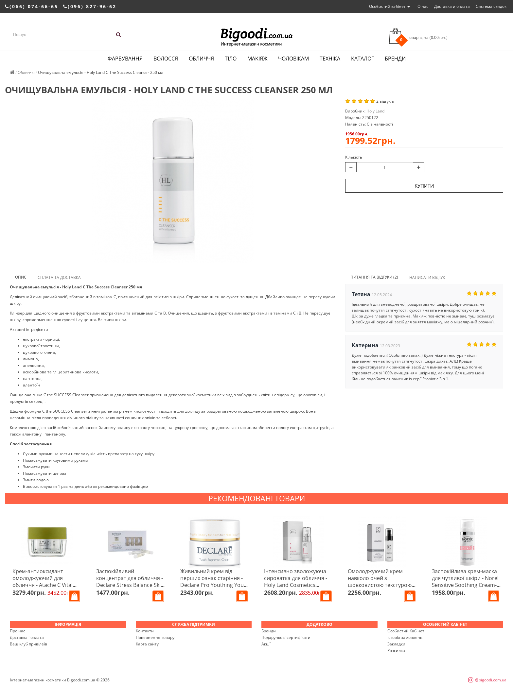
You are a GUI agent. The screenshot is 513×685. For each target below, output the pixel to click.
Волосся (165, 58)
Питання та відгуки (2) (374, 277)
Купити (424, 185)
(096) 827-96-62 (89, 6)
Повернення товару (155, 637)
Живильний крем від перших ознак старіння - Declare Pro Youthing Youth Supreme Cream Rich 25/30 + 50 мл (214, 585)
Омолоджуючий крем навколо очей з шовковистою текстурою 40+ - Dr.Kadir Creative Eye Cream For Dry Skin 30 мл (380, 585)
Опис (21, 277)
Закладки (396, 644)
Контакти (145, 631)
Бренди (395, 58)
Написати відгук (427, 277)
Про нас (17, 631)
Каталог (362, 58)
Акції (266, 644)
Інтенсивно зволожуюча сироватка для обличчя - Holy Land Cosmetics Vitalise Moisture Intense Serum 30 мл (295, 585)
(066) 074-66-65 (31, 6)
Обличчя (201, 58)
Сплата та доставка (59, 277)
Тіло (231, 58)
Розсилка (396, 650)
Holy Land (375, 111)
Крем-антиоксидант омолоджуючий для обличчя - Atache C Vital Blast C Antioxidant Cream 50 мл (44, 585)
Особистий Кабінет (405, 631)
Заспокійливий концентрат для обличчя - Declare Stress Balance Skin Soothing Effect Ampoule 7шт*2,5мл (130, 585)
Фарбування (125, 58)
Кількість (353, 157)
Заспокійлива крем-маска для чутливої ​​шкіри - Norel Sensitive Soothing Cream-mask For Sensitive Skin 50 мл (465, 585)
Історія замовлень (404, 637)
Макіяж (257, 58)
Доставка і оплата (27, 637)
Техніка (330, 58)
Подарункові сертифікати (285, 637)
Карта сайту (147, 644)
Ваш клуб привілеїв (28, 644)
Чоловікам (293, 58)
